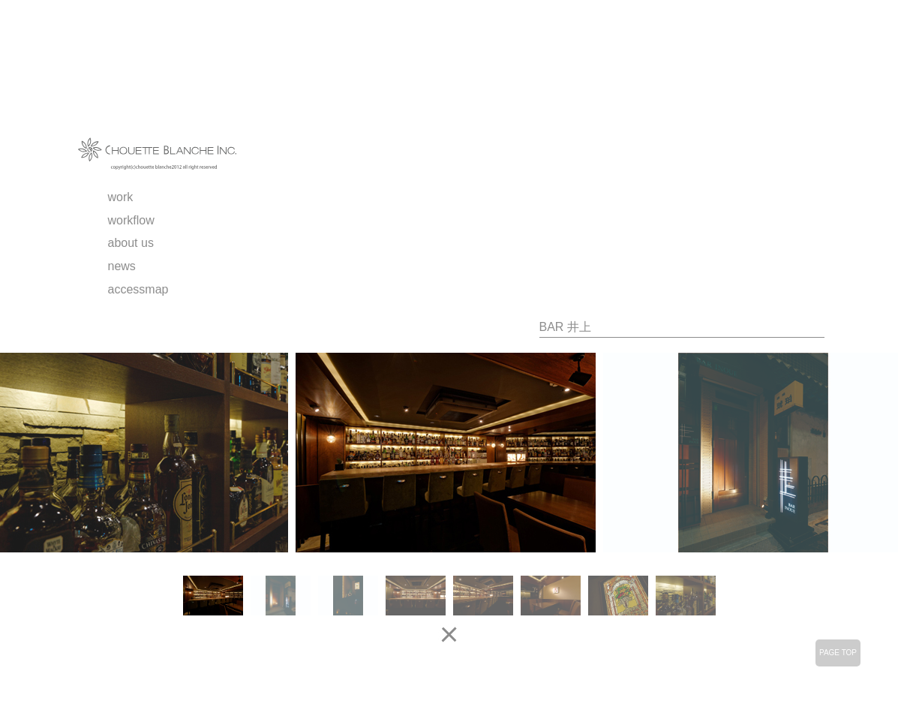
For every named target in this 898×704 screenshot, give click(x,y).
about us (131, 242)
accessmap (138, 289)
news (122, 266)
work (121, 197)
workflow (131, 220)
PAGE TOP (838, 652)
